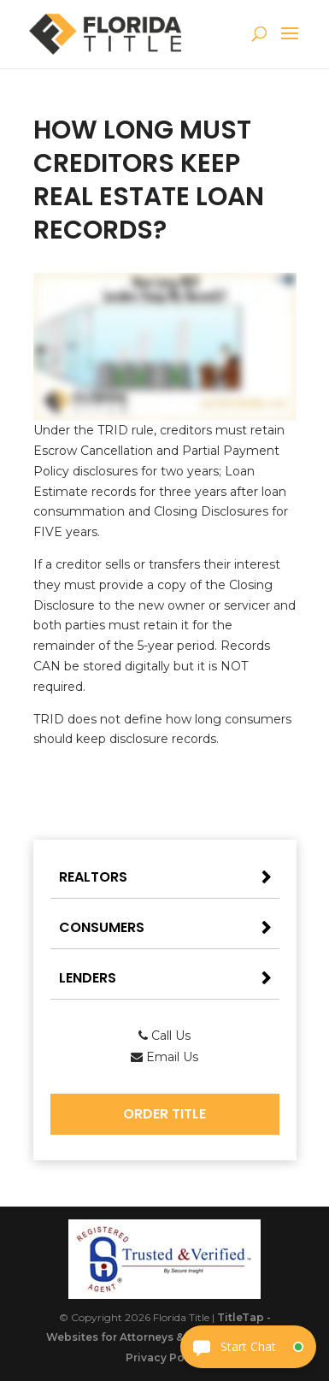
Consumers (101, 927)
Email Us (164, 1057)
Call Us (164, 1035)
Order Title (164, 1114)
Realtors (93, 877)
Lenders (87, 978)
